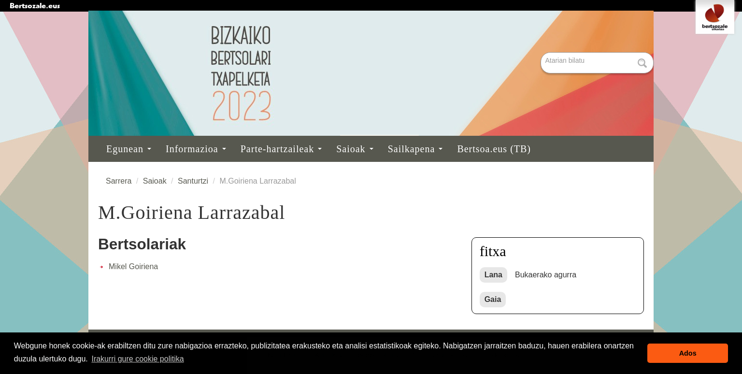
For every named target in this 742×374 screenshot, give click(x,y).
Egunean (128, 149)
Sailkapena (415, 149)
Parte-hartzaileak (281, 149)
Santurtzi (193, 181)
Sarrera (118, 181)
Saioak (354, 149)
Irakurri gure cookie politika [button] (137, 359)
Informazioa (196, 149)
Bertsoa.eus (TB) (494, 149)
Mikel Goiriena (133, 266)
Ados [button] (688, 353)
